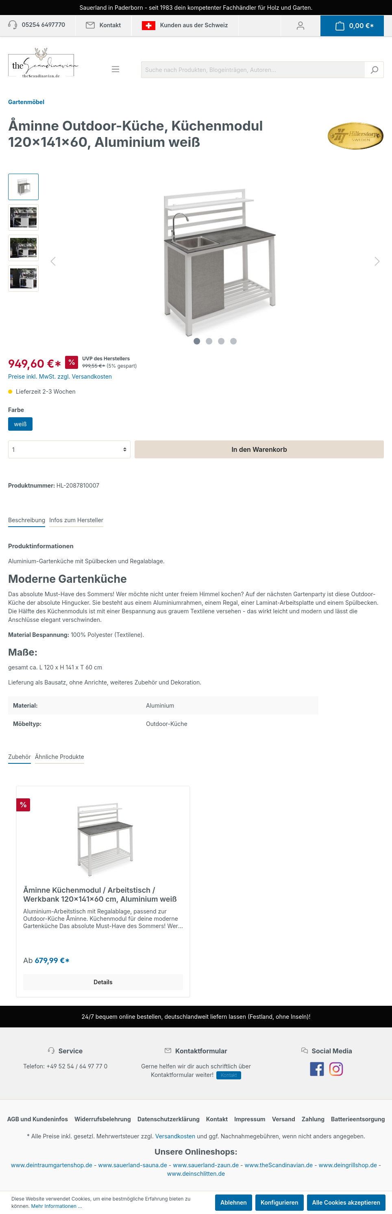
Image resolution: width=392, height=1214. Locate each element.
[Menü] (115, 69)
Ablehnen (233, 1202)
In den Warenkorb (259, 449)
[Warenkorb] (355, 26)
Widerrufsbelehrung (102, 1119)
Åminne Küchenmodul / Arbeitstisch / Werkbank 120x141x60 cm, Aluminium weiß (100, 894)
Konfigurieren (279, 1202)
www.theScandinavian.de (279, 1165)
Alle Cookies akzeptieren (346, 1202)
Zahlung (313, 1119)
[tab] (26, 519)
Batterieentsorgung (358, 1119)
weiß (20, 424)
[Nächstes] (377, 261)
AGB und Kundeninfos (37, 1119)
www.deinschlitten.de (196, 1173)
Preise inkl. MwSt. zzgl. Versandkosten (60, 376)
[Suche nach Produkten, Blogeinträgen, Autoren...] (253, 69)
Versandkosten (175, 1136)
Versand (283, 1119)
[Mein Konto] (300, 25)
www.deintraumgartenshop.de (51, 1165)
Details (103, 982)
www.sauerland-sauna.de (132, 1165)
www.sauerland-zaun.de (206, 1165)
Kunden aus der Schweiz (185, 25)
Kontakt (229, 1075)
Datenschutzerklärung (168, 1119)
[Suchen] (374, 69)
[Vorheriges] (53, 261)
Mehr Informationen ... (56, 1206)
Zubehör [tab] (19, 756)
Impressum (249, 1119)
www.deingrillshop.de (348, 1165)
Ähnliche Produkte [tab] (59, 756)
